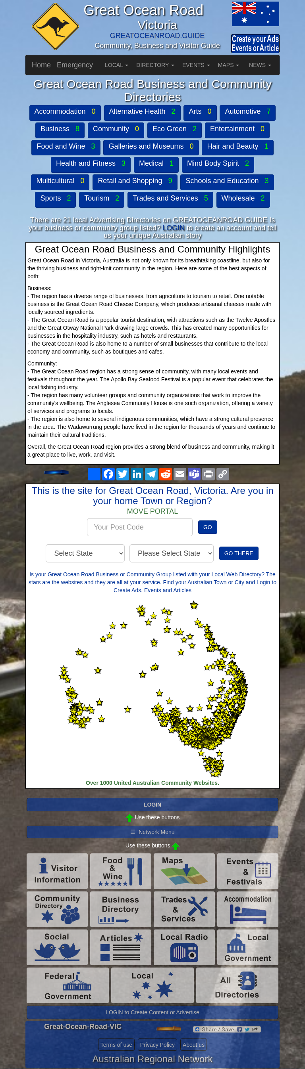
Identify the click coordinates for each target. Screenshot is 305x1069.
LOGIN (173, 228)
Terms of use (116, 1045)
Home (41, 65)
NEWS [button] (260, 65)
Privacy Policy (157, 1045)
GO (207, 527)
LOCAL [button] (116, 65)
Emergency (75, 65)
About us (194, 1045)
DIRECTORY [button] (155, 65)
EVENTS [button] (196, 65)
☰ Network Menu (152, 832)
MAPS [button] (228, 65)
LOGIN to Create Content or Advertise (152, 1012)
